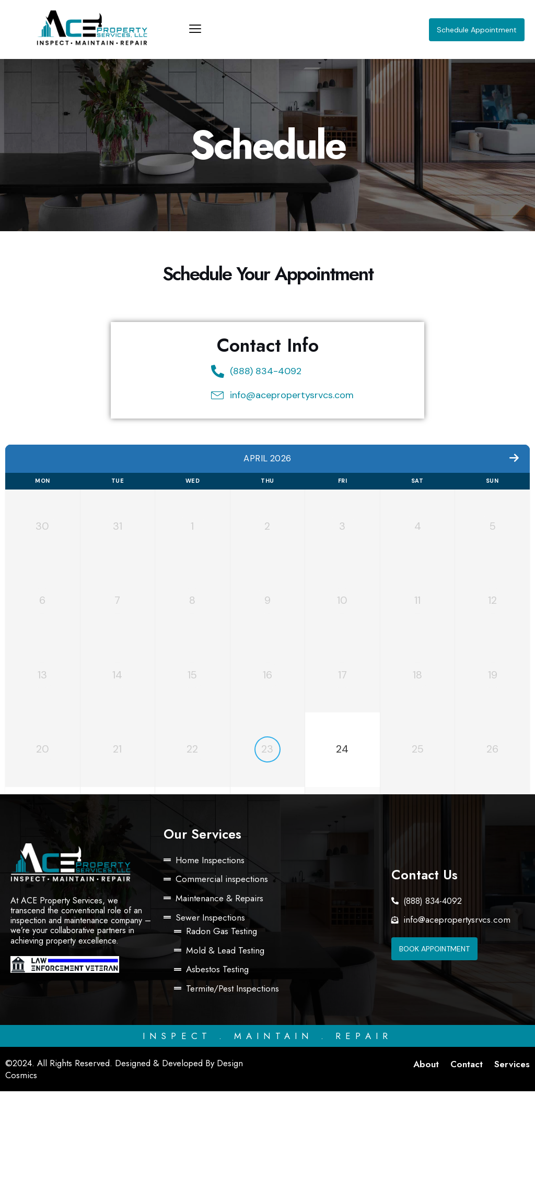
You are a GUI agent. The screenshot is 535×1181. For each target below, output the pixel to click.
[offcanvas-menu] (195, 29)
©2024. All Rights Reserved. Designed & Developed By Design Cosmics (125, 1159)
